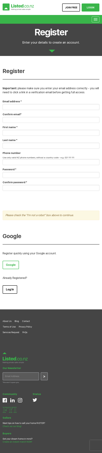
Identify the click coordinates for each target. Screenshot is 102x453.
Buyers (7, 433)
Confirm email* (12, 114)
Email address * (12, 101)
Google (11, 265)
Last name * (10, 140)
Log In (10, 289)
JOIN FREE (71, 7)
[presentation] (29, 200)
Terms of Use (9, 327)
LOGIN (90, 7)
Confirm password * (15, 182)
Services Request (11, 332)
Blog (17, 321)
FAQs (24, 332)
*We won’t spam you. (11, 382)
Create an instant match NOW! (17, 442)
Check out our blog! (12, 426)
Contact (26, 321)
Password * (9, 169)
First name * (10, 127)
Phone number (12, 153)
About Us (7, 321)
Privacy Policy (25, 327)
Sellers (7, 417)
